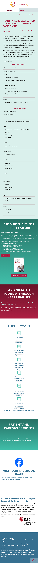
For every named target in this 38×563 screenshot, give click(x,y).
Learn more (5, 255)
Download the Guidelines (19, 275)
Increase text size (7, 30)
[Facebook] (19, 463)
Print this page (27, 30)
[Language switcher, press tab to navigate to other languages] (28, 10)
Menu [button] (9, 10)
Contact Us (4, 538)
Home (4, 14)
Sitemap (11, 538)
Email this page (6, 31)
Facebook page (25, 472)
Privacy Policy (24, 544)
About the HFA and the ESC (8, 545)
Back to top (34, 562)
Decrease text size (17, 30)
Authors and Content (22, 545)
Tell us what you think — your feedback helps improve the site (18, 540)
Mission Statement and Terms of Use (10, 544)
